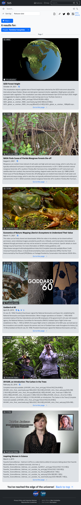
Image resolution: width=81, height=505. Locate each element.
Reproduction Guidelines (29, 502)
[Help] (3, 9)
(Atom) (77, 15)
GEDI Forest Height (11, 83)
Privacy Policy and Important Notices (25, 500)
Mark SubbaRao (55, 500)
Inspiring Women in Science (15, 456)
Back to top (65, 487)
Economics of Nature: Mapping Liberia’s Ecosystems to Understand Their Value (38, 233)
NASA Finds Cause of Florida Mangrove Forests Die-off (27, 158)
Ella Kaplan (53, 502)
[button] (28, 30)
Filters (7, 21)
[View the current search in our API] (54, 14)
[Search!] (77, 3)
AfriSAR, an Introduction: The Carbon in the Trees (24, 382)
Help (46, 3)
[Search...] (61, 3)
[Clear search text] (73, 3)
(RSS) (76, 13)
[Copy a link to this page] (59, 14)
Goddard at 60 (9, 307)
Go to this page (40, 107)
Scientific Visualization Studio (9, 3)
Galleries (38, 3)
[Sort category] (26, 14)
